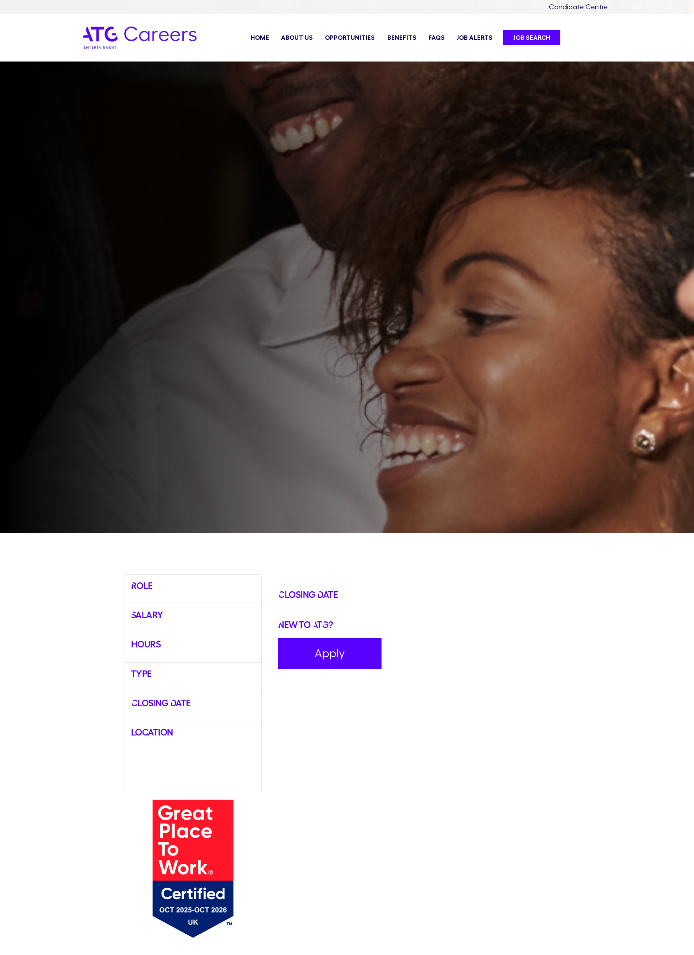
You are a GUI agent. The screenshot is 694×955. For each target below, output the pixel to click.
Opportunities (350, 37)
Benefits (401, 37)
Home (260, 37)
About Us (297, 37)
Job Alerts (475, 37)
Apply (330, 653)
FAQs (436, 37)
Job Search (531, 37)
